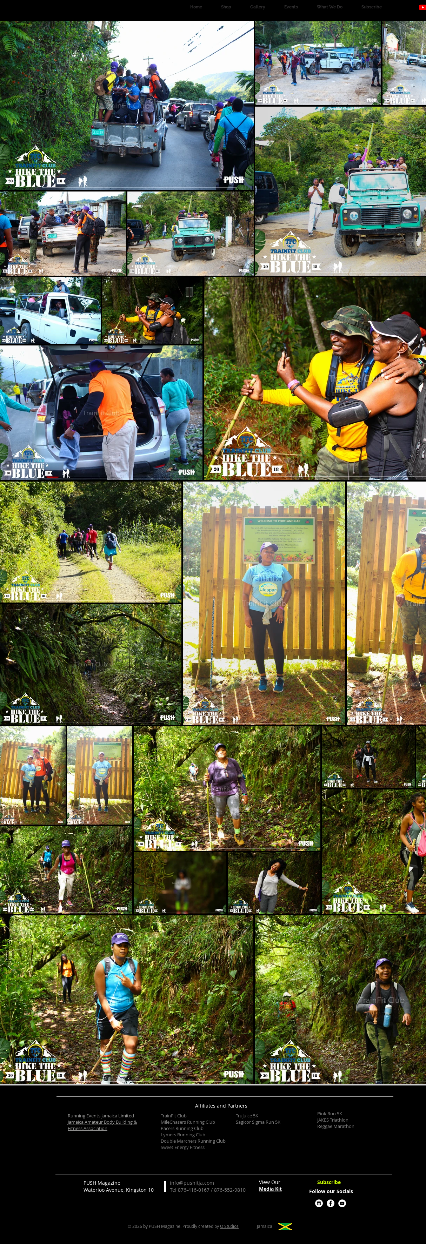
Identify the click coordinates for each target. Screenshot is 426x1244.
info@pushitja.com (192, 1182)
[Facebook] (411, 7)
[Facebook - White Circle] (330, 1203)
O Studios (229, 1226)
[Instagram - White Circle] (319, 1203)
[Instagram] (400, 7)
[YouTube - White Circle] (342, 1203)
